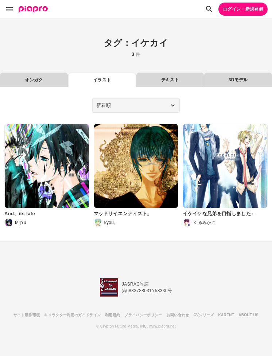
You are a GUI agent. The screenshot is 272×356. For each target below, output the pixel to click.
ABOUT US (248, 315)
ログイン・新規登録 (243, 9)
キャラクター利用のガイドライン (72, 315)
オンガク (34, 79)
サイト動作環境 (26, 315)
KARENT (226, 315)
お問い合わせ (178, 315)
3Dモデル (238, 79)
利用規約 (112, 315)
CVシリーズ (204, 315)
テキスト (170, 79)
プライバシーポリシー (143, 315)
